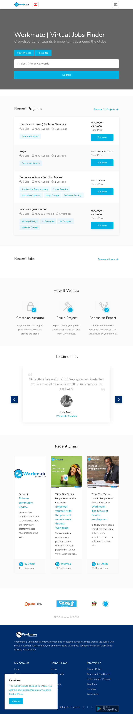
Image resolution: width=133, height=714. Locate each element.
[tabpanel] (33, 604)
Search (66, 75)
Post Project (24, 53)
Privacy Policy (94, 669)
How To (95, 498)
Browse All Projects (104, 109)
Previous (14, 399)
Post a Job (42, 53)
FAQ (53, 679)
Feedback (56, 684)
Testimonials (57, 674)
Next (118, 399)
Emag (54, 669)
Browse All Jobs (106, 259)
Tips (64, 494)
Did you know (61, 498)
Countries (92, 684)
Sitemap (91, 689)
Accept (16, 701)
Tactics (70, 494)
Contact (55, 689)
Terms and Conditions (98, 674)
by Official (27, 564)
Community (24, 494)
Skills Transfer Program (99, 679)
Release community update (26, 503)
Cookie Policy (16, 694)
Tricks (58, 494)
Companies (92, 694)
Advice (72, 498)
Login (17, 669)
